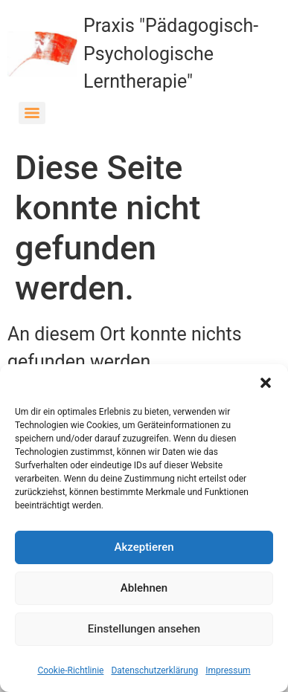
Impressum (227, 670)
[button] (265, 382)
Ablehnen (144, 588)
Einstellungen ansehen (144, 629)
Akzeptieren (143, 547)
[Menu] (32, 113)
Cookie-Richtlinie (70, 670)
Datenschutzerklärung (154, 670)
